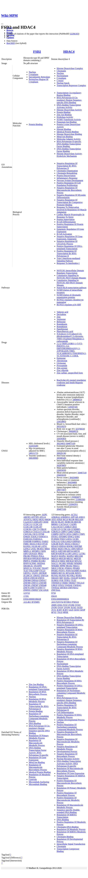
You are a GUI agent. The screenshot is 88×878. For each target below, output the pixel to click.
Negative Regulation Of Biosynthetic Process (67, 755)
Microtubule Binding (38, 784)
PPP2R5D (36, 558)
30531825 (61, 426)
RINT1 (78, 573)
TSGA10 (80, 583)
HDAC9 (54, 546)
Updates (10, 37)
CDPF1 (64, 532)
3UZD (79, 607)
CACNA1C (64, 524)
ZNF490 (27, 583)
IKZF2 (61, 549)
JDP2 (73, 549)
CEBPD (54, 534)
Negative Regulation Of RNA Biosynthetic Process (69, 630)
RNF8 (26, 563)
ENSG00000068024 (60, 599)
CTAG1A (36, 532)
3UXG (73, 607)
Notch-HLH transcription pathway (71, 287)
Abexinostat (62, 361)
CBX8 (45, 522)
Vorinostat (61, 319)
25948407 (75, 497)
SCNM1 (32, 563)
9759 (53, 593)
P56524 (75, 602)
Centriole (33, 779)
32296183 (74, 34)
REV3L (61, 573)
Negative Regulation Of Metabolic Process (67, 747)
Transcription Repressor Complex (71, 85)
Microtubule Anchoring (39, 782)
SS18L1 (67, 578)
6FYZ (53, 612)
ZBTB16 (64, 588)
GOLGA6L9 (66, 541)
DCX (35, 534)
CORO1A (27, 532)
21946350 (80, 499)
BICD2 (54, 522)
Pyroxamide (62, 365)
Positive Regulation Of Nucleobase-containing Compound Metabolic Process (70, 727)
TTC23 (42, 571)
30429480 (73, 477)
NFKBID (78, 563)
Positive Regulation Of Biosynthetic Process (67, 794)
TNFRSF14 (56, 583)
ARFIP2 (27, 517)
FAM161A (37, 539)
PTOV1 (62, 571)
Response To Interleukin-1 (68, 263)
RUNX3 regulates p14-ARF (69, 304)
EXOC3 (34, 536)
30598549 (61, 458)
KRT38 (54, 553)
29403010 (61, 475)
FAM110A (28, 539)
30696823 (73, 431)
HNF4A (62, 546)
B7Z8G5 (68, 602)
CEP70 (62, 534)
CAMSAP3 (37, 522)
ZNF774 (33, 588)
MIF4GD (70, 561)
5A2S (70, 610)
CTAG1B (45, 532)
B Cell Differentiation (66, 222)
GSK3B (54, 544)
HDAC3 (68, 544)
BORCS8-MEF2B (73, 522)
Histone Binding (64, 129)
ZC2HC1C (28, 575)
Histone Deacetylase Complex (70, 68)
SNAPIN (38, 566)
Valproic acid (62, 312)
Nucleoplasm (62, 76)
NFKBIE (55, 566)
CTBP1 (81, 534)
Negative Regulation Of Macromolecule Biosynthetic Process (69, 190)
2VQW (67, 607)
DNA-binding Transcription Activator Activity (69, 106)
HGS (39, 544)
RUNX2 (54, 575)
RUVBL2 (71, 575)
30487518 (70, 443)
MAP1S (54, 556)
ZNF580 (42, 583)
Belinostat (61, 322)
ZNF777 (41, 588)
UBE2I (54, 585)
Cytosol (60, 80)
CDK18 (42, 529)
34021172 (33, 453)
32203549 (33, 446)
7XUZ (60, 612)
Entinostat (61, 358)
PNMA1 (68, 568)
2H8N (54, 605)
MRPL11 (27, 551)
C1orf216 (27, 522)
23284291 (73, 504)
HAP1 (61, 544)
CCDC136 (65, 529)
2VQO (78, 605)
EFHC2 (71, 536)
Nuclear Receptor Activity (68, 759)
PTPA (68, 571)
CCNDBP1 (75, 529)
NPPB (62, 566)
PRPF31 (27, 561)
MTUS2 (78, 561)
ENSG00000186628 (32, 599)
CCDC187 (37, 527)
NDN (43, 551)
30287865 (61, 465)
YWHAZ (55, 588)
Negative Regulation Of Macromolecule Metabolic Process (68, 741)
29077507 (61, 490)
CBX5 (74, 527)
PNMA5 (34, 556)
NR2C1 (76, 566)
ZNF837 (35, 590)
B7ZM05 (36, 602)
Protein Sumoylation (65, 219)
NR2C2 (54, 568)
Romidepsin (62, 324)
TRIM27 (72, 583)
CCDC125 (55, 529)
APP (73, 517)
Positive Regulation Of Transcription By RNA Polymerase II (67, 253)
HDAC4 (68, 51)
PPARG (54, 571)
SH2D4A (41, 563)
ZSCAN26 (43, 590)
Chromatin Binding (65, 837)
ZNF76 (26, 588)
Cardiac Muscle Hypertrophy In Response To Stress (70, 215)
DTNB (41, 534)
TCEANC (36, 568)
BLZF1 (61, 522)
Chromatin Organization (67, 171)
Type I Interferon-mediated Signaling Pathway (68, 259)
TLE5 (25, 571)
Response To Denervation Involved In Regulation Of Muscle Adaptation (71, 209)
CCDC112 (27, 524)
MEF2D (77, 558)
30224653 (61, 443)
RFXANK (70, 573)
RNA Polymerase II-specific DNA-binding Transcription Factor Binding (69, 143)
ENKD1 (26, 536)
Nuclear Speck (63, 83)
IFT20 (45, 544)
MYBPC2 (36, 551)
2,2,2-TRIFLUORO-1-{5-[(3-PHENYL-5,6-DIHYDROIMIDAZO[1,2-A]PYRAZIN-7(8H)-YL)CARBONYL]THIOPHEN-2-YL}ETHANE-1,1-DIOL (71, 349)
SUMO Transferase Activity (69, 119)
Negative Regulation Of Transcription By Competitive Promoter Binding (69, 202)
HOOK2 (70, 546)
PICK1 (61, 568)
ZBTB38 (43, 573)
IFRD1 (54, 549)
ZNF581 (27, 585)
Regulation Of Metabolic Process (71, 829)
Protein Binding (36, 124)
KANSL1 (27, 546)
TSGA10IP (34, 571)
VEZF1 (35, 573)
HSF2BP (78, 546)
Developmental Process (67, 751)
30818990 (33, 458)
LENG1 (26, 549)
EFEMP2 (63, 536)
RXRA (79, 575)
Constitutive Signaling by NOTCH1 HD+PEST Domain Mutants (70, 282)
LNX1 (33, 549)
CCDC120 (37, 524)
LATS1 (44, 546)
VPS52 (61, 585)
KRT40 (61, 553)
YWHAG (77, 585)
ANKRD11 (65, 517)
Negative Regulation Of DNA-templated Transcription (70, 626)
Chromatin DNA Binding (68, 827)
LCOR (68, 553)
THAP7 (45, 568)
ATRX (59, 519)
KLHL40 (36, 546)
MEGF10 (55, 561)
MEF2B (62, 558)
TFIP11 (67, 580)
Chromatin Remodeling (67, 173)
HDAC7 (76, 544)
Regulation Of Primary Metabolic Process (39, 736)
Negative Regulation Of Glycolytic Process (67, 242)
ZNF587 (35, 585)
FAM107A (43, 536)
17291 (26, 596)
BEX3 (41, 519)
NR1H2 (69, 566)
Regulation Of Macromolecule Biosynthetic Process (38, 767)
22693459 (61, 470)
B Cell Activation (64, 234)
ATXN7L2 (28, 519)
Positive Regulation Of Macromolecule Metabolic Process (68, 800)
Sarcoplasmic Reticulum (39, 77)
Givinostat (61, 363)
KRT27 (79, 549)
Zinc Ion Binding (64, 115)
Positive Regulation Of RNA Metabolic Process (69, 716)
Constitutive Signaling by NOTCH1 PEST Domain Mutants (71, 276)
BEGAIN (79, 519)
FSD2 (37, 51)
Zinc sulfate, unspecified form (70, 373)
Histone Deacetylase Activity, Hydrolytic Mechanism (69, 154)
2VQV (60, 607)
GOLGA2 (55, 541)
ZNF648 (42, 585)
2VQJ (64, 605)
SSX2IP (74, 578)
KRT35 (76, 551)
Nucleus (32, 72)
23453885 (61, 421)
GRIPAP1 (76, 541)
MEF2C (69, 558)
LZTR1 (82, 553)
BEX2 (36, 519)
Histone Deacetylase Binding (69, 134)
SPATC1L (27, 568)
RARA (83, 571)
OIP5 (25, 553)
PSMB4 (34, 561)
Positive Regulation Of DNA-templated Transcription (69, 247)
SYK (61, 580)
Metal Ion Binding (65, 136)
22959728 (72, 407)
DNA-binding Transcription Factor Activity (69, 667)
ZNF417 (42, 580)
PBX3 (40, 553)
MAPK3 (70, 556)
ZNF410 (35, 580)
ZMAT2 (36, 575)
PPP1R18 (27, 558)
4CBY (65, 610)
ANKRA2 (55, 517)
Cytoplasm (33, 74)
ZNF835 (27, 590)
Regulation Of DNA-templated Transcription (39, 688)
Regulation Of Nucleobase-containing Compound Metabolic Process (39, 717)
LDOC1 (74, 553)
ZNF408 (27, 580)
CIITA (68, 534)
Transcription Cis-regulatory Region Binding (69, 94)
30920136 (61, 453)
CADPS (73, 524)
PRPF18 (45, 558)
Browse (9, 30)
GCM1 (76, 539)
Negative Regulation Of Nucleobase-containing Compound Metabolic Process (70, 644)
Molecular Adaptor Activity (69, 139)
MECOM (79, 556)
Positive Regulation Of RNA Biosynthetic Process (69, 682)
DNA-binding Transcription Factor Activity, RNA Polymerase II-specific (38, 751)
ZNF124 (44, 575)
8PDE (65, 612)
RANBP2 (75, 571)
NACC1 (54, 563)
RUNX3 (62, 575)
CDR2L (77, 532)
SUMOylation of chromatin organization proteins (69, 296)
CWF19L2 (28, 534)
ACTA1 (74, 514)
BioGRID (10, 43)
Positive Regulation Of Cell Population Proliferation (69, 184)
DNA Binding (35, 723)
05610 (54, 596)
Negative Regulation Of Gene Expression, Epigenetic (69, 237)
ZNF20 (26, 578)
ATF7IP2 (35, 517)
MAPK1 (62, 556)
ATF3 (53, 519)
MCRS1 (40, 549)
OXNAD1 (33, 553)
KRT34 (70, 551)
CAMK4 (67, 527)
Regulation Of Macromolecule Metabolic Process (37, 742)
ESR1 (77, 536)
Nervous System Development (70, 180)
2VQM (71, 605)
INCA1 (67, 549)
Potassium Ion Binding (67, 122)
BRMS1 (54, 524)
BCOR (72, 519)
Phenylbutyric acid (65, 331)
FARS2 (45, 541)
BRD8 (48, 519)
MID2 (47, 549)
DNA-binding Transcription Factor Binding (69, 150)
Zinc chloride (62, 370)
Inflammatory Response (67, 178)
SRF (61, 578)
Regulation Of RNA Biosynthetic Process (38, 693)
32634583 (61, 438)
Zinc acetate (62, 368)
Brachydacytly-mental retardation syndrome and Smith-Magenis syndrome (71, 382)
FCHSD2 (55, 539)
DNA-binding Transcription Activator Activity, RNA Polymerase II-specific (69, 763)
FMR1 (26, 544)
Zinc (59, 317)
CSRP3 (75, 534)
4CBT (59, 610)
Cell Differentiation (65, 712)
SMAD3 (55, 578)
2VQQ (54, 607)
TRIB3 (65, 583)
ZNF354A (55, 590)
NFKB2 (70, 563)
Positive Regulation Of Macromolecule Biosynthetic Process (69, 783)
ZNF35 (41, 578)
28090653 (77, 399)
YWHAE (68, 585)
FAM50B (27, 541)
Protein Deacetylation (66, 175)
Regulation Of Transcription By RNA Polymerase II (39, 706)
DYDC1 (54, 536)
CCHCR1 (27, 529)
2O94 (59, 605)
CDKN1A (55, 532)
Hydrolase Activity (65, 117)
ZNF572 (35, 583)
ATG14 (42, 517)
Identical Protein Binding (68, 132)
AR (76, 517)
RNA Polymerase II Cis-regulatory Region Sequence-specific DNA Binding (69, 100)
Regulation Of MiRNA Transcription (67, 816)
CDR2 (70, 532)
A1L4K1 (27, 602)
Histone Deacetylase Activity (69, 110)
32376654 (79, 429)
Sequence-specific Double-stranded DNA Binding (68, 811)
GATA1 (68, 539)
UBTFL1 (27, 573)
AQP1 (44, 514)
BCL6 (65, 519)
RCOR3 (42, 561)
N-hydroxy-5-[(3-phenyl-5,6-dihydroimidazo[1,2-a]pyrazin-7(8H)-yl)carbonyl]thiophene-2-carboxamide (70, 337)
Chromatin (61, 71)
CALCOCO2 (57, 527)
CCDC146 (28, 527)
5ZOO (76, 610)
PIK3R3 (26, 556)
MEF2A (54, 558)
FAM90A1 (36, 541)
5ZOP (82, 610)
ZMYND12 (73, 588)
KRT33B (62, 551)
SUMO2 (55, 580)
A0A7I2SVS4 (57, 602)
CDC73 (35, 529)
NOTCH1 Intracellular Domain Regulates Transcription (70, 271)
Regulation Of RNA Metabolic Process (37, 700)
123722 (26, 593)
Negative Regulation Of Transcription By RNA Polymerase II (67, 165)
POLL (41, 556)
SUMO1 (82, 578)
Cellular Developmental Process (70, 720)
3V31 (53, 610)
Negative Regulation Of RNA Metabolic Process (69, 650)
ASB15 (81, 517)
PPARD (76, 568)
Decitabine (61, 314)
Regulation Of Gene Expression (37, 758)
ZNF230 (33, 578)
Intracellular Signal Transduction (71, 844)
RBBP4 (54, 573)
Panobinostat (62, 329)
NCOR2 (62, 563)
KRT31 (54, 551)
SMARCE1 (28, 566)
